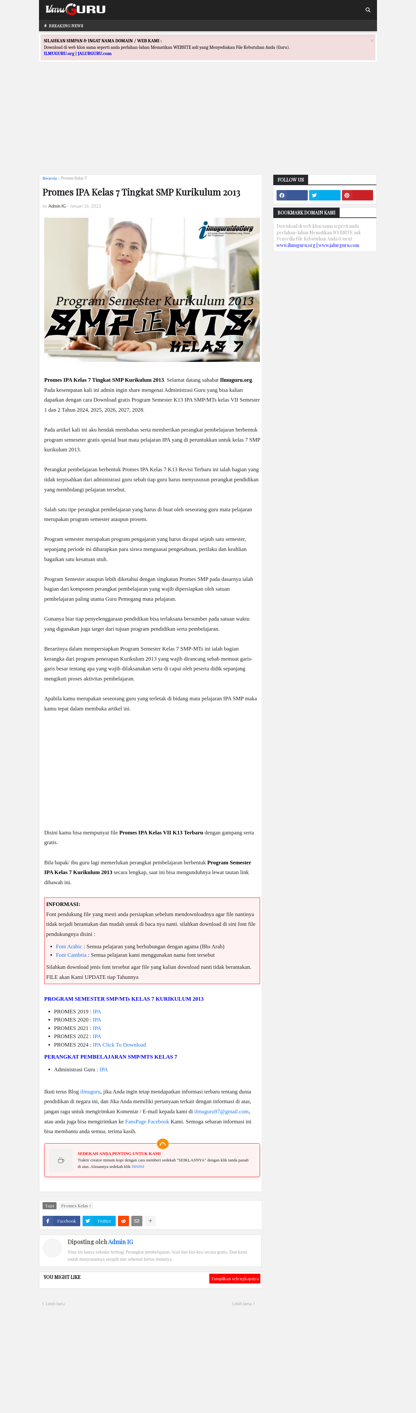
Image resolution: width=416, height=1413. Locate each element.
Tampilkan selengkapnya (235, 1278)
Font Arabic (69, 946)
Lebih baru (55, 1303)
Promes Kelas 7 (74, 178)
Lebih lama (242, 1303)
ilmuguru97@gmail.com (221, 1111)
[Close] (372, 40)
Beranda (50, 178)
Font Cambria (71, 955)
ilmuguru (90, 1092)
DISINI (138, 1166)
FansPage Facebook (147, 1121)
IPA (97, 1011)
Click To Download (124, 1045)
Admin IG (120, 1242)
